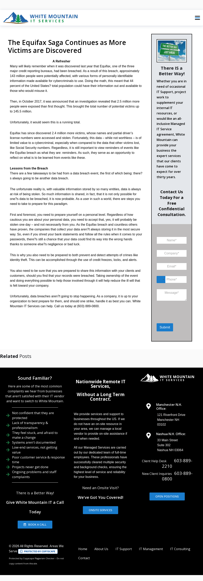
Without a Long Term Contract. (100, 396)
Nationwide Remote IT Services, (100, 383)
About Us (101, 549)
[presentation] (177, 318)
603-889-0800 (177, 476)
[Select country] (161, 279)
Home (82, 549)
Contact (84, 558)
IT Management (151, 549)
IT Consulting (180, 549)
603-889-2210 (177, 463)
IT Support (124, 549)
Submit (165, 327)
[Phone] (172, 279)
